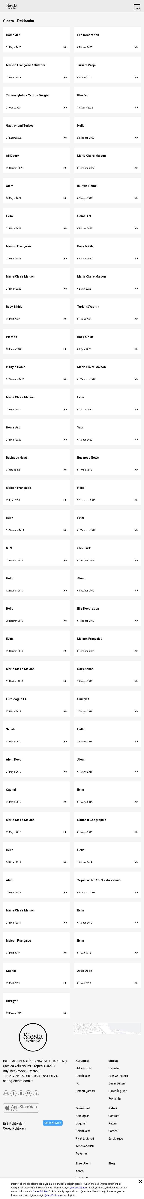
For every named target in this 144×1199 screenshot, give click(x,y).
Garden (113, 1131)
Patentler (82, 1153)
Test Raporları (85, 1146)
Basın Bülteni (116, 1083)
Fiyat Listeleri (85, 1138)
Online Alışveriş (52, 1122)
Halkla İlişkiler (117, 1091)
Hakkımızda (83, 1068)
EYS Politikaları (13, 1123)
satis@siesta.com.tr (18, 1081)
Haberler (114, 1068)
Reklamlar (114, 1098)
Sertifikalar (83, 1076)
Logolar (81, 1123)
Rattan (112, 1123)
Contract (113, 1116)
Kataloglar (82, 1116)
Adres (80, 1171)
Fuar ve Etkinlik (118, 1076)
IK (77, 1083)
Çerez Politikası (14, 1128)
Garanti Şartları (85, 1091)
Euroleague (115, 1138)
